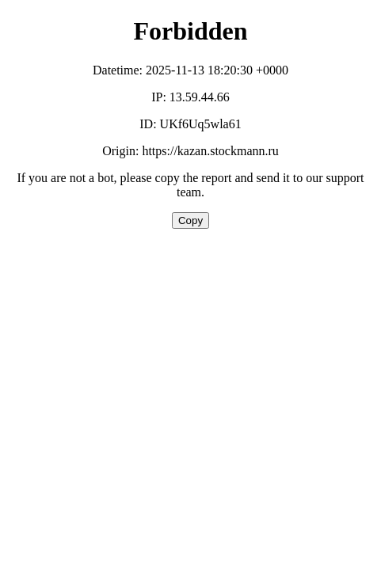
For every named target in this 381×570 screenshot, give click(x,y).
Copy (190, 220)
